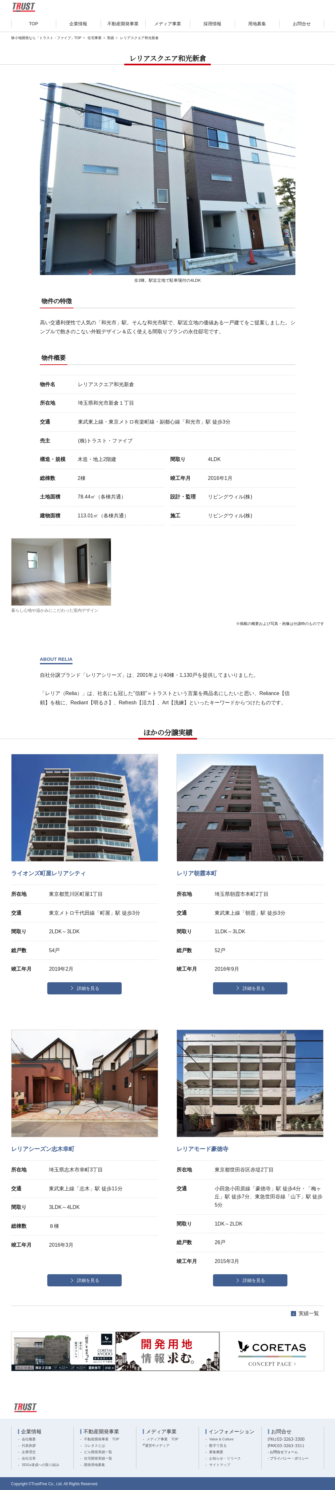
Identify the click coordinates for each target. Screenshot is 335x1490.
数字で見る (218, 1445)
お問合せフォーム (284, 1452)
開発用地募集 (94, 1465)
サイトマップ (219, 1465)
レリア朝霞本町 (197, 873)
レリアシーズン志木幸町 (42, 1149)
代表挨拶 (29, 1445)
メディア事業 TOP (162, 1439)
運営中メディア (157, 1445)
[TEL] (286, 1439)
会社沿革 (29, 1458)
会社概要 (29, 1439)
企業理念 (29, 1452)
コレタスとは (94, 1445)
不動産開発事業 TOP (101, 1439)
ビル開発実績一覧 (98, 1452)
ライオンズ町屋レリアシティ (48, 873)
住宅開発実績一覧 (98, 1458)
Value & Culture (221, 1439)
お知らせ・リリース (225, 1458)
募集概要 (216, 1452)
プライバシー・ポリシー (289, 1458)
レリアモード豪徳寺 (202, 1149)
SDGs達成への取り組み (40, 1465)
